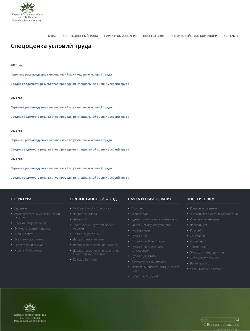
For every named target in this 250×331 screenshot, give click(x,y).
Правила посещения (203, 208)
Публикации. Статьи (144, 256)
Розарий (195, 230)
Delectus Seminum (85, 259)
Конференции (141, 230)
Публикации (139, 236)
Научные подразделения (30, 223)
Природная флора (85, 214)
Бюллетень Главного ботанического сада (155, 268)
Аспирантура (140, 214)
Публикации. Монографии (148, 241)
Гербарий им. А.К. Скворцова (92, 208)
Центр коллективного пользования (155, 219)
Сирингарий (198, 241)
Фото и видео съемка (204, 258)
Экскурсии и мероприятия (207, 252)
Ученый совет (23, 234)
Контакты (231, 36)
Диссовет (138, 208)
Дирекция (20, 208)
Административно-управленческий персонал (37, 215)
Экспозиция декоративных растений (214, 214)
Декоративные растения (89, 239)
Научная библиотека (27, 250)
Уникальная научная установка (151, 225)
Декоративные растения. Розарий (95, 245)
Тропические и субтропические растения (93, 226)
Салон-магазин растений (206, 269)
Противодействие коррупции (194, 36)
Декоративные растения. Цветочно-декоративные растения (97, 252)
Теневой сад (198, 247)
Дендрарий (80, 219)
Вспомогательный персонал (33, 228)
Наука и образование (120, 36)
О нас (52, 36)
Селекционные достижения (149, 261)
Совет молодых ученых (29, 239)
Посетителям (153, 36)
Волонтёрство (199, 263)
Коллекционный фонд (80, 36)
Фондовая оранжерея (204, 219)
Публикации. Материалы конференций (147, 248)
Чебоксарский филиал (28, 245)
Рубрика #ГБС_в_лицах (146, 276)
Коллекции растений (86, 234)
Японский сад (198, 225)
